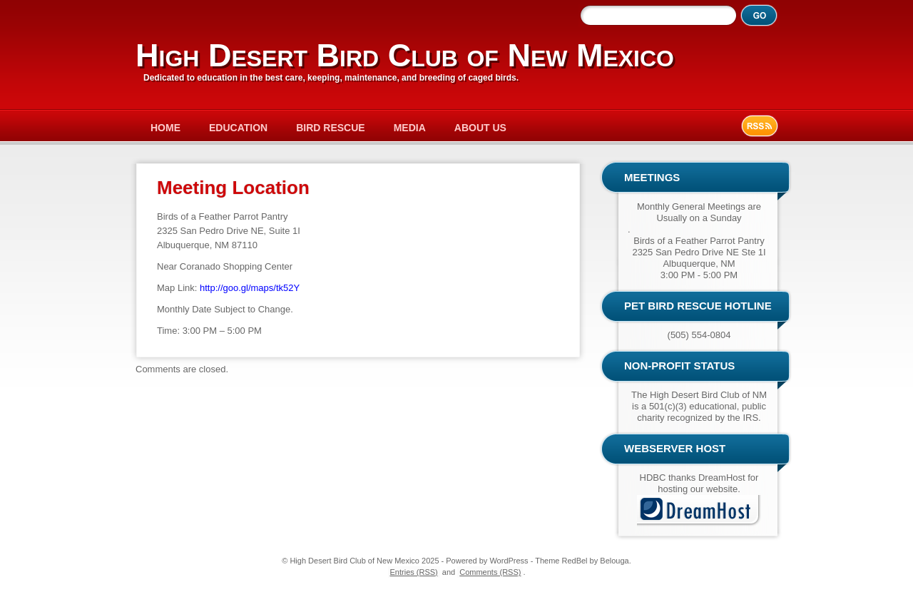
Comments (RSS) (490, 572)
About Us (480, 127)
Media (410, 127)
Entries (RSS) (414, 572)
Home (165, 127)
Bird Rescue (330, 127)
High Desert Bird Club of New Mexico (405, 55)
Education (238, 127)
